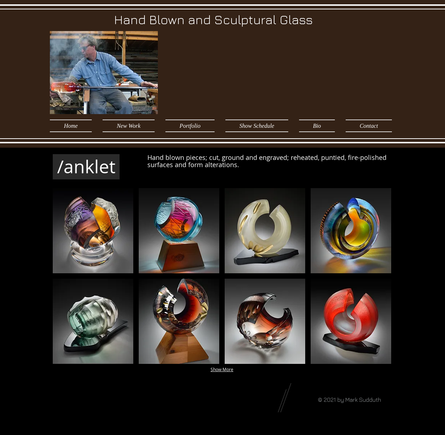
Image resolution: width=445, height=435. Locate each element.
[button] (190, 125)
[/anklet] (86, 166)
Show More (222, 369)
